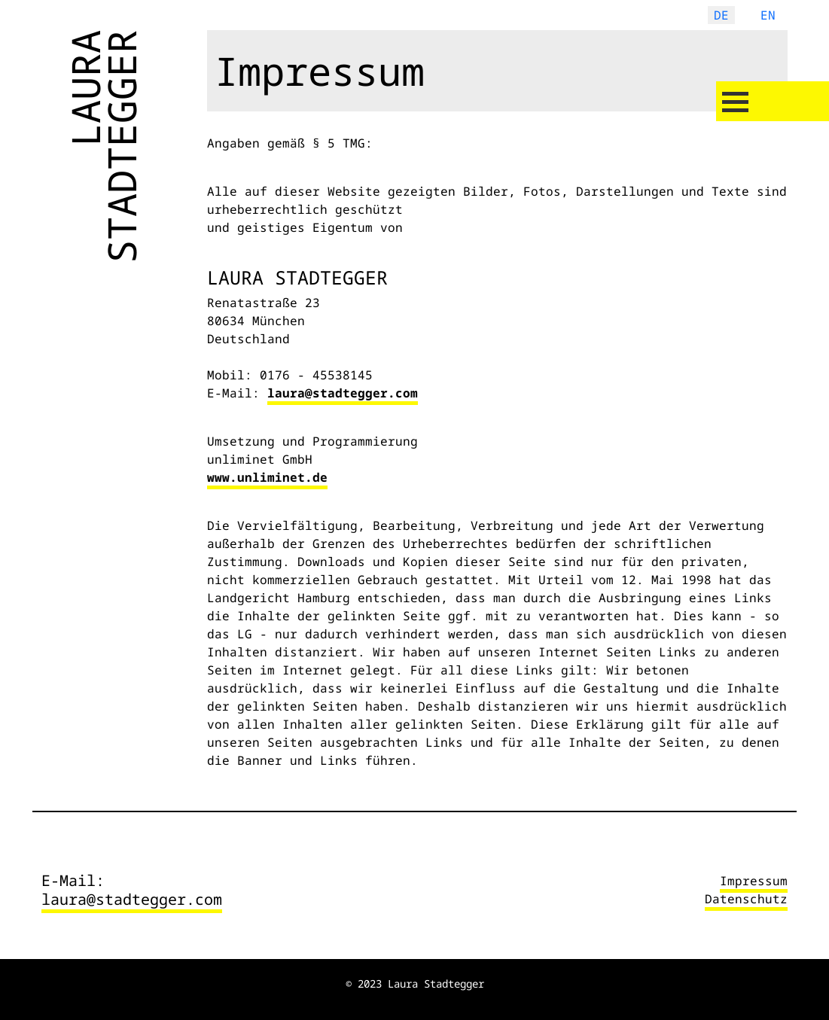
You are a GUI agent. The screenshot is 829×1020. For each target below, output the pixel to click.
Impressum (754, 880)
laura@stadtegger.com (342, 393)
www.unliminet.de (267, 477)
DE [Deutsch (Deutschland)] (721, 15)
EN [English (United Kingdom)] (768, 15)
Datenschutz (746, 899)
